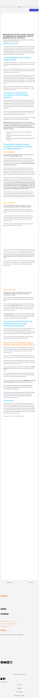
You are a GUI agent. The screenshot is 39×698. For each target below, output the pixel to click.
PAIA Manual (19, 688)
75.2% (25, 80)
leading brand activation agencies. (12, 397)
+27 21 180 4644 (4, 658)
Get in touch (10, 416)
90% (8, 69)
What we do (3, 601)
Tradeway (12, 332)
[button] (19, 7)
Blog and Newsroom (5, 614)
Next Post (31, 583)
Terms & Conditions (19, 692)
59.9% (9, 70)
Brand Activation (16, 40)
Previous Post (8, 582)
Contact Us (3, 616)
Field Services (3, 609)
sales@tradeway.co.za (15, 665)
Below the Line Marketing (8, 40)
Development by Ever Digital (19, 695)
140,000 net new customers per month (12, 251)
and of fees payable (14, 624)
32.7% (19, 72)
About (2, 599)
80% (23, 69)
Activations (3, 604)
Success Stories (4, 611)
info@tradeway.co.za (24, 665)
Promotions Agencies (15, 41)
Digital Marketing (23, 40)
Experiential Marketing (30, 40)
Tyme (18, 253)
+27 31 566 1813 (4, 647)
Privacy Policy (19, 684)
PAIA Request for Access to (6, 621)
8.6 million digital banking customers (13, 179)
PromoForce (7, 332)
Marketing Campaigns (7, 41)
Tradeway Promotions (8, 355)
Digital (2, 606)
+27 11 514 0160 (4, 637)
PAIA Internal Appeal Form (5, 626)
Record (12, 621)
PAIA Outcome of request (5, 624)
